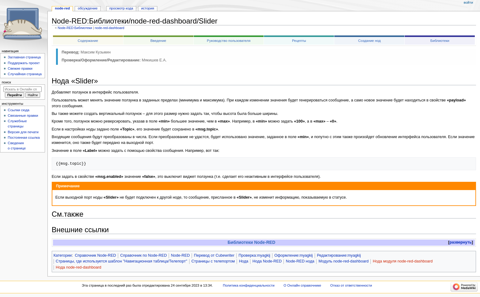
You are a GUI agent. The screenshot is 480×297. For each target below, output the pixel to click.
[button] (460, 242)
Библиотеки (439, 40)
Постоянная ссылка (23, 137)
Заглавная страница (24, 57)
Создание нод (369, 40)
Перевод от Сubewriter (214, 255)
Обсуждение (87, 8)
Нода (243, 261)
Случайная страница (25, 74)
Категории (63, 255)
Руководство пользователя (228, 40)
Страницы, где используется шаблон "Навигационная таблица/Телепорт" (121, 261)
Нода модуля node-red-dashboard (403, 261)
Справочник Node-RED (95, 255)
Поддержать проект (23, 63)
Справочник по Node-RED (143, 255)
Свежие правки (20, 68)
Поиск (6, 82)
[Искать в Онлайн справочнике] (22, 89)
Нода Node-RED (267, 261)
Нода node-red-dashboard (78, 267)
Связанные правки (23, 115)
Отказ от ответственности (351, 285)
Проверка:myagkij (254, 255)
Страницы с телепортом (213, 261)
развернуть (460, 242)
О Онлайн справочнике (302, 285)
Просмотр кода (121, 8)
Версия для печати (23, 132)
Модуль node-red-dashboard (344, 261)
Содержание (88, 40)
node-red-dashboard (109, 28)
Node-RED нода (300, 261)
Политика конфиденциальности (249, 285)
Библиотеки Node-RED (252, 242)
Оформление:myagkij (293, 255)
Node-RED (180, 255)
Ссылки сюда (18, 110)
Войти (468, 2)
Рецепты (299, 40)
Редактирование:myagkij (339, 255)
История (147, 8)
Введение (158, 40)
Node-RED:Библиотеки (75, 28)
